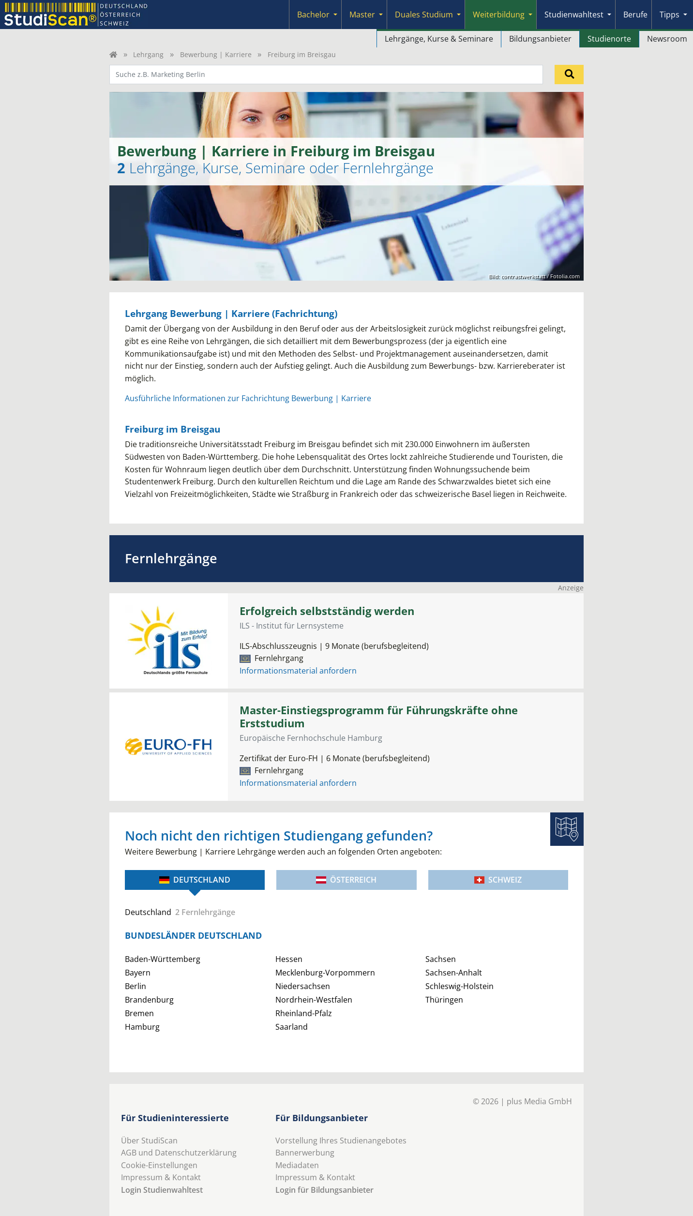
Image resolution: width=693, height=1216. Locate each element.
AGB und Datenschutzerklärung (179, 1152)
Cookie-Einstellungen (159, 1165)
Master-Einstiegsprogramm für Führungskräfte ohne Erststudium (379, 717)
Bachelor (313, 14)
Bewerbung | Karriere (216, 54)
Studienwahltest (573, 14)
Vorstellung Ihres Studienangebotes (341, 1140)
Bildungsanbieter (540, 38)
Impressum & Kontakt (161, 1177)
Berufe (635, 14)
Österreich (346, 879)
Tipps (669, 14)
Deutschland (194, 879)
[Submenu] (335, 14)
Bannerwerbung (304, 1152)
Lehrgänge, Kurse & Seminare (439, 38)
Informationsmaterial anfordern (298, 670)
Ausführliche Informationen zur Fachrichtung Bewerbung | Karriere (248, 398)
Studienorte (609, 38)
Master (362, 14)
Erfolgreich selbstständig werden (327, 610)
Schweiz (498, 879)
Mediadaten (297, 1165)
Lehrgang (148, 54)
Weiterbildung (499, 14)
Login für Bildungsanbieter (324, 1190)
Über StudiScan (149, 1140)
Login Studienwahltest (162, 1190)
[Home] (113, 54)
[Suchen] (569, 74)
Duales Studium (424, 14)
